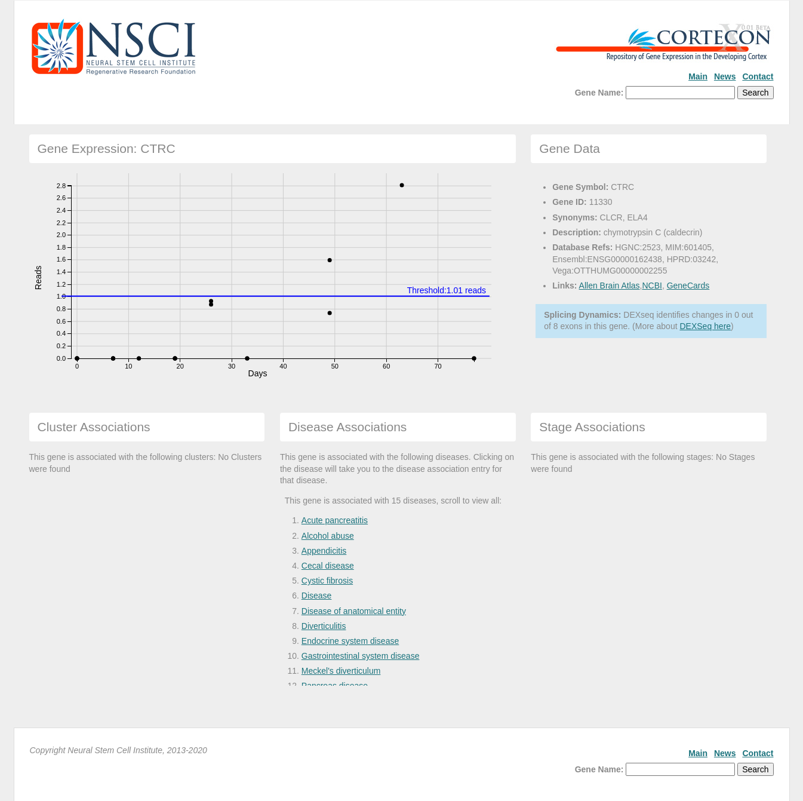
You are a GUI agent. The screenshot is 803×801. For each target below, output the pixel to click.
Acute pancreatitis (334, 520)
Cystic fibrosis (327, 580)
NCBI (652, 285)
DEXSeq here (705, 326)
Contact (757, 76)
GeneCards (688, 285)
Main (697, 76)
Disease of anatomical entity (353, 611)
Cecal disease (327, 565)
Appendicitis (324, 551)
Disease (316, 595)
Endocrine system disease (350, 641)
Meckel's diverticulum (341, 671)
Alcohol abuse (327, 536)
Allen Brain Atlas (609, 285)
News (725, 76)
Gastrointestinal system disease (360, 656)
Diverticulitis (323, 626)
